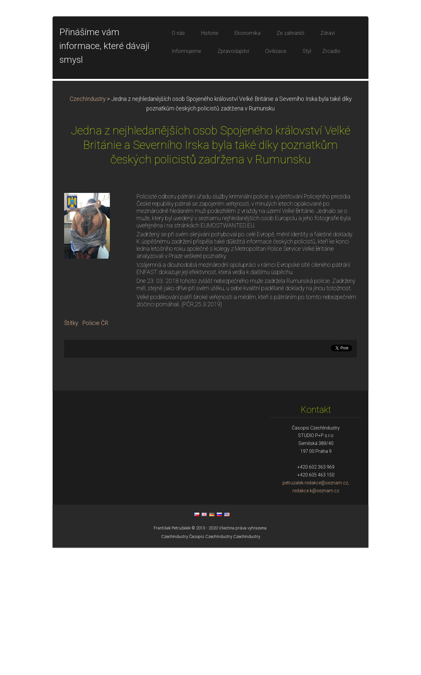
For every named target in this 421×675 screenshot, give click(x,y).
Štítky (71, 450)
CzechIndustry (88, 226)
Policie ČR (95, 450)
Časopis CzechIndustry (210, 664)
